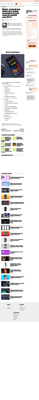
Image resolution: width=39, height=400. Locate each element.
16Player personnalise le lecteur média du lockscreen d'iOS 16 (16, 297)
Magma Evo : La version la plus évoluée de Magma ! (19, 139)
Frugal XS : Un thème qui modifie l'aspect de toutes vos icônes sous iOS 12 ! (18, 131)
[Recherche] (36, 3)
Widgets (13, 3)
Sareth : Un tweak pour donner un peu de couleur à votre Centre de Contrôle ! (6, 145)
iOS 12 (9, 21)
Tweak (20, 3)
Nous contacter (9, 308)
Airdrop (4, 21)
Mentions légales (22, 309)
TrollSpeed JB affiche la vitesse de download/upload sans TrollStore (16, 291)
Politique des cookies (22, 308)
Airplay (7, 21)
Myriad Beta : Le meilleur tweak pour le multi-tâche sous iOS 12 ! (6, 130)
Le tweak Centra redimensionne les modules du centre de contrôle (19, 145)
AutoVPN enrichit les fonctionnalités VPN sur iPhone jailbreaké (17, 178)
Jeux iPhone (15, 316)
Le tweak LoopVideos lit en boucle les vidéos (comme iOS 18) (16, 234)
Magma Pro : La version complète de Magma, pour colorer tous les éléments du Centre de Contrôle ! (6, 139)
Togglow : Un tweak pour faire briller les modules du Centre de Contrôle (19, 150)
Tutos (1, 6)
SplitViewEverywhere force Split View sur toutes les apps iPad (17, 284)
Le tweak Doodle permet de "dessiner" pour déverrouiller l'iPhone (15, 271)
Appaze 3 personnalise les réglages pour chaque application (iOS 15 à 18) (17, 203)
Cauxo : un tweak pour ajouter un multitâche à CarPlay (16, 190)
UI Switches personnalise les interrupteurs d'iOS (15, 209)
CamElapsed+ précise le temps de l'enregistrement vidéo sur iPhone (16, 246)
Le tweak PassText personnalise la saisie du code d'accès (16, 240)
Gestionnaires (9, 3)
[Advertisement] (12, 43)
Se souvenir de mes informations (31, 42)
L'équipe (8, 306)
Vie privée (21, 306)
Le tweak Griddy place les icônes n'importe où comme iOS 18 (16, 215)
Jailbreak (4, 3)
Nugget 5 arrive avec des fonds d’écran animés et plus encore (16, 184)
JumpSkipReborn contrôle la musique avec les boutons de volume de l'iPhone (15, 264)
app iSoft (15, 319)
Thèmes (4, 6)
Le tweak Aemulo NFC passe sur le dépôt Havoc (16, 252)
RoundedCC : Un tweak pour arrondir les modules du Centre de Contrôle (6, 150)
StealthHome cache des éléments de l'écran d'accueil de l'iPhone (17, 277)
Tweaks (1, 3)
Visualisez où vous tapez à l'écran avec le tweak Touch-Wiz (16, 228)
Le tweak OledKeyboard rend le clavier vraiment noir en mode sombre (16, 221)
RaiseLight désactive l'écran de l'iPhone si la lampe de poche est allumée (16, 258)
